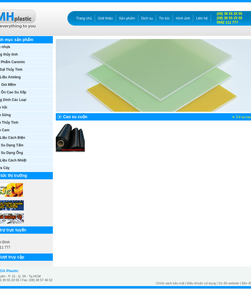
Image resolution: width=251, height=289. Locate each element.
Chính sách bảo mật (170, 283)
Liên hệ (202, 18)
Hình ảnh (183, 18)
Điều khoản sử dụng (201, 283)
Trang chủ (84, 18)
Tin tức (164, 18)
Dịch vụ (147, 18)
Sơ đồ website (228, 283)
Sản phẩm (127, 18)
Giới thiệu (105, 18)
